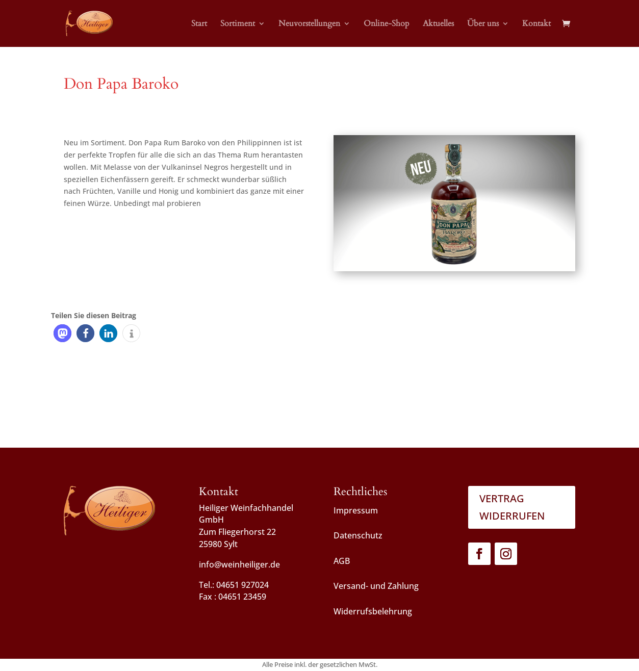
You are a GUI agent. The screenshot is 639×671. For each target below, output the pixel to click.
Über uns (483, 24)
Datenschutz (358, 535)
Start (199, 24)
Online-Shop (387, 24)
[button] (62, 333)
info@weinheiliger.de (239, 564)
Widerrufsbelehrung (373, 611)
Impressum (356, 510)
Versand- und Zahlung (376, 585)
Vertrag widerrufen (512, 507)
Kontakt (536, 24)
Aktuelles (438, 24)
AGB (342, 560)
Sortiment (237, 24)
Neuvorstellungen (309, 24)
